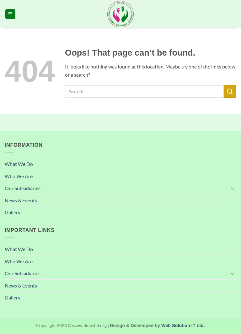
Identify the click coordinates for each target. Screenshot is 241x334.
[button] (10, 14)
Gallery (12, 212)
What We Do (19, 164)
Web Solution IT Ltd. (183, 325)
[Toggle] (232, 188)
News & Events (21, 200)
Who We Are (19, 176)
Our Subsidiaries (22, 188)
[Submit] (230, 91)
